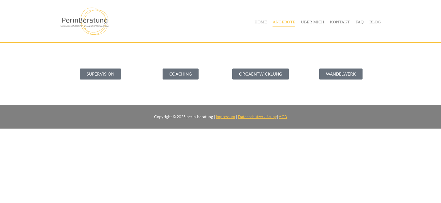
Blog (375, 22)
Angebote (284, 22)
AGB (283, 116)
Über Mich (312, 22)
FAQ (360, 22)
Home (261, 22)
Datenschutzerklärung (257, 116)
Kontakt (340, 22)
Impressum (225, 116)
